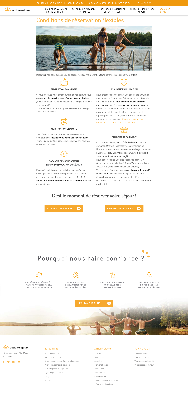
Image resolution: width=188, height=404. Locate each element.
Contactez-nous (140, 353)
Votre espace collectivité (144, 361)
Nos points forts (100, 357)
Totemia (48, 380)
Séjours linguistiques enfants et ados (113, 10)
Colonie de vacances (53, 357)
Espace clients (123, 3)
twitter (8, 362)
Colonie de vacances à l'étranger (57, 365)
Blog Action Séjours (99, 3)
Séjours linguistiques (60, 208)
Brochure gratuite (165, 10)
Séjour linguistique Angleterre (56, 368)
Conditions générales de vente (106, 380)
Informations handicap (103, 384)
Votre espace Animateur (144, 365)
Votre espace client (142, 357)
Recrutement (99, 372)
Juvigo (47, 376)
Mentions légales (101, 365)
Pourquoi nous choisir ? (49, 3)
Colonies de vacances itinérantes (84, 10)
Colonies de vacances (120, 208)
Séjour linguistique (52, 353)
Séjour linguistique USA (54, 372)
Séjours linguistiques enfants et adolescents (62, 361)
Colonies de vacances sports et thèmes (55, 10)
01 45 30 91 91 (9, 356)
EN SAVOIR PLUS (90, 303)
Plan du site (99, 368)
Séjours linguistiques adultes (142, 10)
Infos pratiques (75, 3)
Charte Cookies (100, 376)
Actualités (98, 361)
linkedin (19, 362)
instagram (14, 362)
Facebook (3, 362)
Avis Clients (99, 353)
